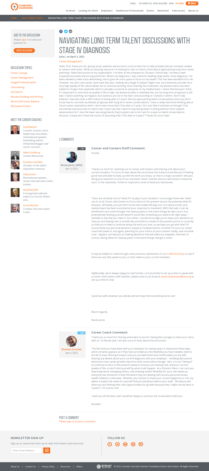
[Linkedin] (134, 445)
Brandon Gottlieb (32, 162)
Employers (107, 10)
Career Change (19, 73)
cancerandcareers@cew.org (176, 276)
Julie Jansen (29, 174)
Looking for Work (88, 10)
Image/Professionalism (23, 82)
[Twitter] (118, 445)
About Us (193, 10)
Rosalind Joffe (30, 189)
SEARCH (133, 3)
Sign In (171, 3)
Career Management (22, 77)
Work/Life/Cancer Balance (25, 101)
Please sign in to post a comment (77, 421)
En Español (179, 3)
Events (150, 10)
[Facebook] (111, 445)
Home (14, 18)
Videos (79, 466)
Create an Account (160, 3)
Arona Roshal (30, 205)
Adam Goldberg (31, 152)
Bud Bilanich (30, 127)
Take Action (178, 10)
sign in (25, 39)
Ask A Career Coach (32, 18)
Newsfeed (163, 10)
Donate (192, 3)
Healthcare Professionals (130, 10)
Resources (65, 466)
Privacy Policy (48, 466)
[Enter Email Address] (26, 450)
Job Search (16, 91)
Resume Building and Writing (27, 96)
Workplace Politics (21, 106)
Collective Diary (175, 253)
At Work (70, 10)
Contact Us (30, 466)
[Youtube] (126, 445)
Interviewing (17, 87)
